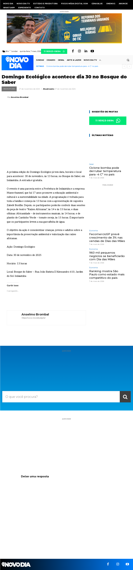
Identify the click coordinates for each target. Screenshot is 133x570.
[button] (128, 60)
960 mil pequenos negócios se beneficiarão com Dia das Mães (107, 256)
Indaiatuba (9, 88)
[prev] (124, 66)
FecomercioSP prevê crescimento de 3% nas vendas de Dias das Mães (107, 237)
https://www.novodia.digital (33, 318)
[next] (129, 66)
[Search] (125, 396)
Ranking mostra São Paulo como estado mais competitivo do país (106, 274)
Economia (93, 231)
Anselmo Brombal (19, 97)
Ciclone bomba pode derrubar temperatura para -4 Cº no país (72, 66)
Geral (91, 164)
